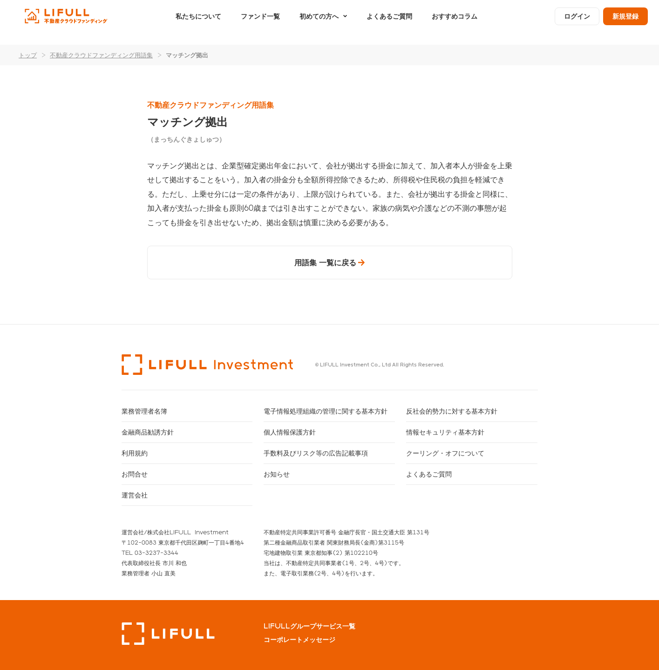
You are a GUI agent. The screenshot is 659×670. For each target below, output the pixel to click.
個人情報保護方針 (290, 432)
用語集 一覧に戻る (325, 262)
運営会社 (135, 495)
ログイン (577, 22)
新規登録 (625, 22)
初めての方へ (319, 22)
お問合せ (135, 474)
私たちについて (198, 22)
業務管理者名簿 (144, 411)
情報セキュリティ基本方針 (445, 432)
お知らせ (277, 474)
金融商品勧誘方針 (148, 432)
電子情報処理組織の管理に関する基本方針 (325, 411)
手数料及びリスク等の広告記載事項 (316, 453)
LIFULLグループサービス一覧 (309, 626)
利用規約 (135, 453)
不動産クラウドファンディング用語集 (101, 54)
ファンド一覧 (260, 22)
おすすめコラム (454, 22)
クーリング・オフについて (445, 453)
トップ (28, 54)
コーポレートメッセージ (299, 639)
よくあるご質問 (389, 22)
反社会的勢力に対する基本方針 (451, 411)
